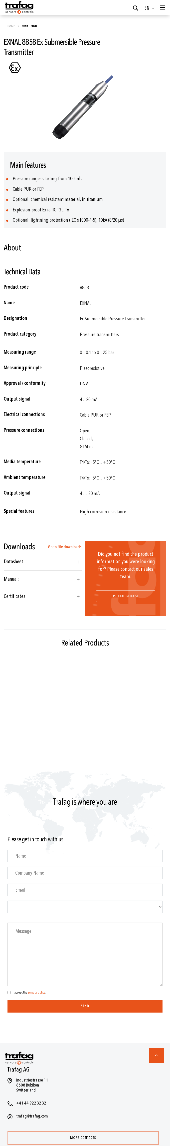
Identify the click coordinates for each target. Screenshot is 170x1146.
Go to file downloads (65, 547)
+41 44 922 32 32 (31, 1103)
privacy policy (36, 992)
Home (11, 26)
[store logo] (19, 7)
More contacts (83, 1138)
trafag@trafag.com (32, 1116)
